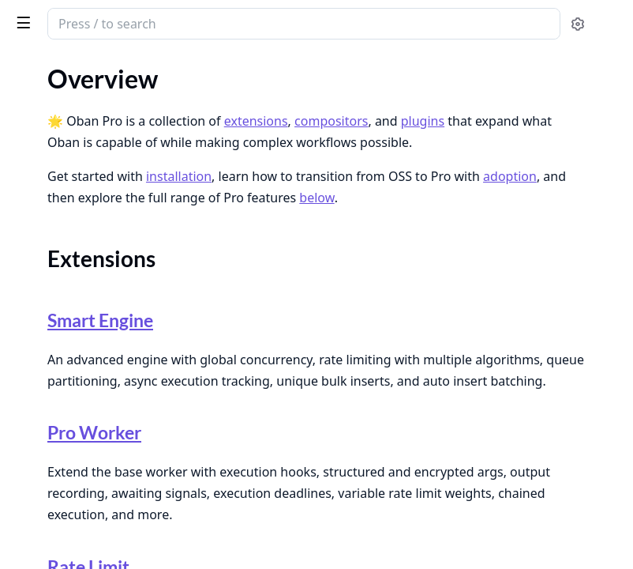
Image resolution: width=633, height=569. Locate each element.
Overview (37, 124)
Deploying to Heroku (68, 477)
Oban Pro (88, 17)
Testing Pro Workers (66, 337)
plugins (412, 132)
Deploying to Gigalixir (70, 456)
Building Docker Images (75, 413)
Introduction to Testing (73, 315)
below (523, 252)
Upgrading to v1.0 (59, 553)
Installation (42, 218)
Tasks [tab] (179, 67)
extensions (493, 111)
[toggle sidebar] (216, 22)
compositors (321, 132)
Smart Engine (330, 351)
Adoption (37, 239)
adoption (498, 230)
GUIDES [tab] (31, 67)
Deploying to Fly (55, 435)
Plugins (48, 190)
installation (415, 209)
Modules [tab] (101, 67)
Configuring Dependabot (79, 499)
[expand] (221, 127)
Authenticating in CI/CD (77, 392)
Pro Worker (325, 498)
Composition (63, 171)
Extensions (58, 152)
